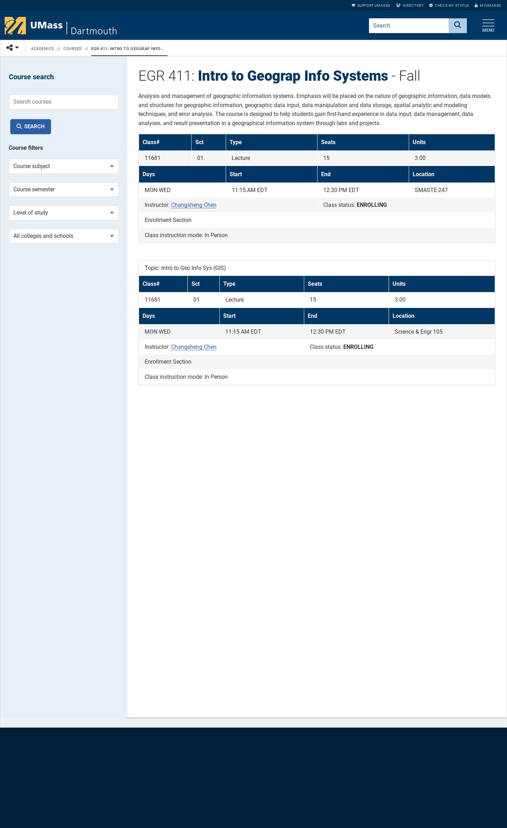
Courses (72, 49)
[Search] (458, 25)
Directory (410, 5)
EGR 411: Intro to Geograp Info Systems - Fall (128, 49)
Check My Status (449, 5)
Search (34, 126)
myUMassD (488, 5)
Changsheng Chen (194, 205)
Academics (42, 49)
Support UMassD (371, 5)
